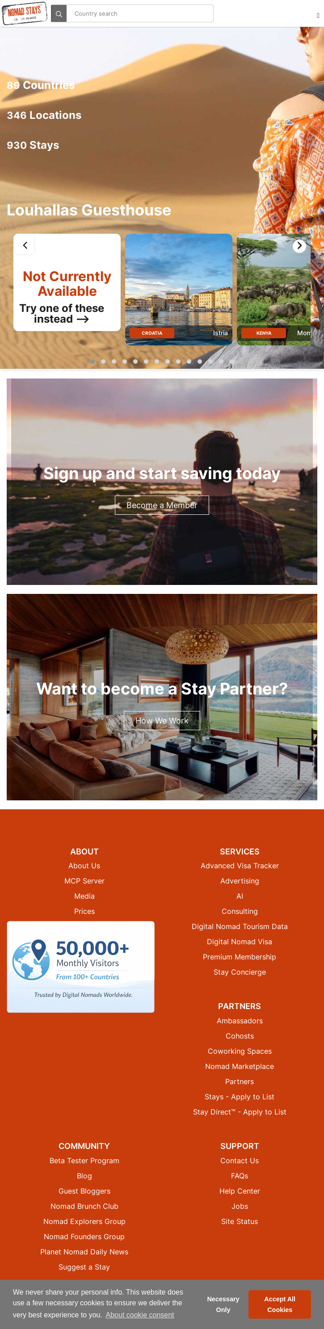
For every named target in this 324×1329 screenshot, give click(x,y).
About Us (84, 866)
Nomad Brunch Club (84, 1206)
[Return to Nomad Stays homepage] (24, 13)
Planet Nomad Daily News (84, 1252)
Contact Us (239, 1161)
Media (84, 896)
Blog (84, 1176)
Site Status (239, 1221)
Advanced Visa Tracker (240, 866)
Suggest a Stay (84, 1267)
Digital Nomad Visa (239, 942)
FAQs (239, 1176)
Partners (239, 1081)
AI (239, 896)
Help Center (239, 1191)
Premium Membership (239, 957)
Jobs (239, 1206)
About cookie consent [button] (140, 1315)
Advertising (239, 881)
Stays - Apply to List (239, 1097)
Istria (220, 333)
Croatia (152, 333)
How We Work (162, 720)
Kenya (264, 333)
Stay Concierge (240, 972)
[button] (92, 361)
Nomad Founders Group (84, 1236)
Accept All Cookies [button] (279, 1304)
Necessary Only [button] (223, 1304)
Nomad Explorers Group (84, 1221)
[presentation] (25, 245)
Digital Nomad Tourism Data (240, 926)
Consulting (240, 911)
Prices (84, 911)
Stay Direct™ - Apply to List (239, 1112)
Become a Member (162, 505)
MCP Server (84, 881)
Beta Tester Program (84, 1161)
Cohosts (240, 1036)
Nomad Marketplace (239, 1066)
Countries (41, 85)
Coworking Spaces (240, 1051)
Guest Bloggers (84, 1191)
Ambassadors (240, 1021)
